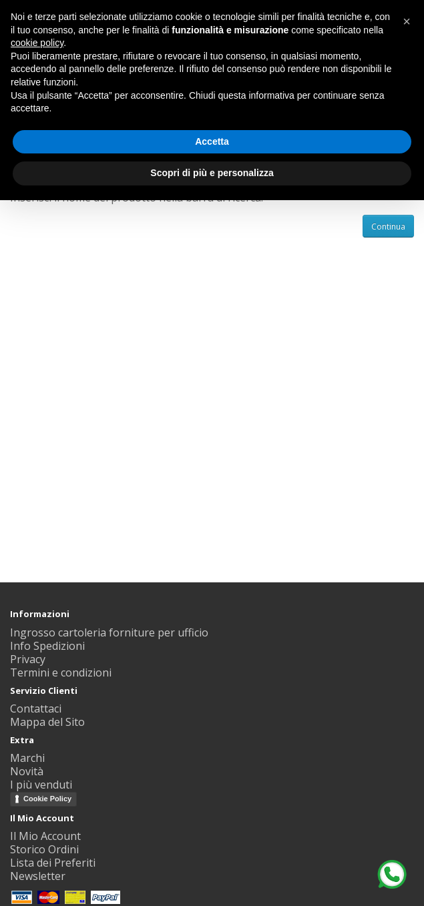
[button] (406, 21)
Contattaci (35, 708)
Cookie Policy (47, 799)
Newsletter (37, 876)
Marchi (27, 758)
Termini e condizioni (61, 672)
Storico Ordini (44, 849)
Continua (388, 226)
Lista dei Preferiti (52, 862)
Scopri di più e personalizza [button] (211, 172)
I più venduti (41, 784)
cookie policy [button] (37, 42)
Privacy (27, 659)
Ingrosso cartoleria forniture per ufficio (109, 632)
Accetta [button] (212, 141)
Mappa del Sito (47, 722)
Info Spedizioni (47, 645)
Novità (26, 771)
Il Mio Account (45, 836)
